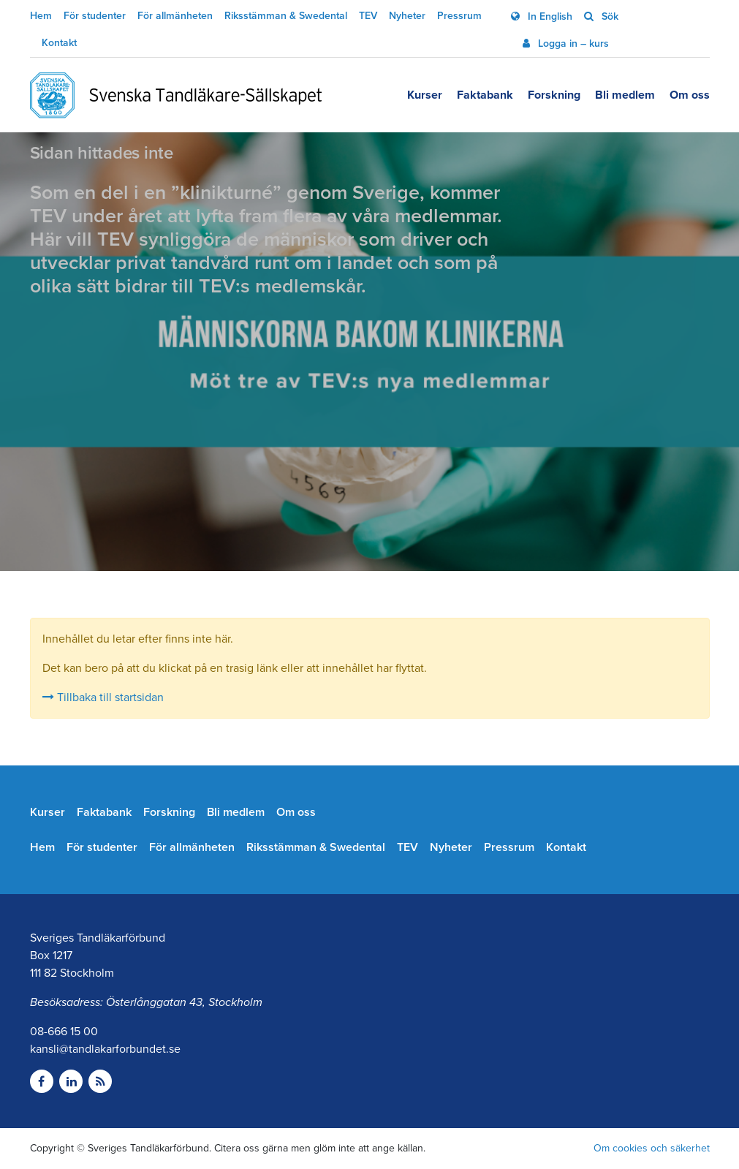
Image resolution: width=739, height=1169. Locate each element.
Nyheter (407, 16)
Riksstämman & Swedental (285, 16)
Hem (41, 16)
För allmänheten (175, 16)
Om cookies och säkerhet (652, 1148)
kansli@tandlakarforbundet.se (105, 1049)
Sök (608, 16)
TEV (368, 16)
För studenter (95, 16)
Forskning (554, 95)
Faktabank (485, 95)
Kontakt (59, 43)
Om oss (690, 95)
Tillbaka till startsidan (103, 697)
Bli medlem (625, 95)
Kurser (424, 95)
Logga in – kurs (572, 43)
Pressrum (459, 16)
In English (548, 16)
